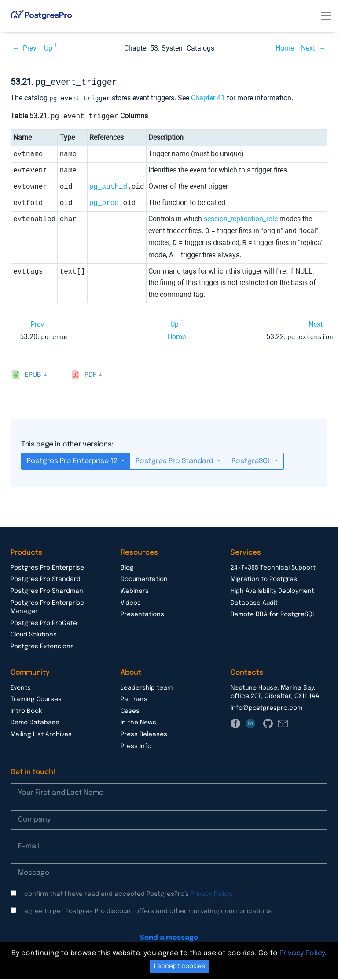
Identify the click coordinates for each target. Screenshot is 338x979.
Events (21, 686)
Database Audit (254, 601)
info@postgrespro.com (266, 706)
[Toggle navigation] (326, 15)
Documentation (144, 577)
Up (48, 48)
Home (285, 48)
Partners (134, 697)
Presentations (142, 613)
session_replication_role (241, 217)
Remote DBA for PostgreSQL (273, 613)
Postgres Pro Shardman (47, 589)
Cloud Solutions (34, 633)
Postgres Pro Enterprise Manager (47, 605)
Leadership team (147, 686)
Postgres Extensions (42, 645)
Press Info (136, 745)
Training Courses (36, 697)
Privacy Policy (211, 892)
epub (33, 373)
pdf (90, 373)
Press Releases (144, 733)
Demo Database (35, 721)
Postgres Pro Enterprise (47, 566)
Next (308, 48)
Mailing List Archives (41, 733)
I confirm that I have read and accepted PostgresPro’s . (126, 892)
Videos (131, 601)
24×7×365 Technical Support (273, 566)
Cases (130, 709)
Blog (127, 566)
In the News (138, 721)
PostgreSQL (252, 459)
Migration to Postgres (264, 577)
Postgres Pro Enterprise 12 (73, 459)
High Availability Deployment (272, 589)
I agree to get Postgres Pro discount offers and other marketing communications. (147, 909)
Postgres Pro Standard (175, 459)
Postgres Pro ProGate (44, 621)
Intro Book (26, 709)
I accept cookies (179, 966)
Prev (30, 48)
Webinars (135, 589)
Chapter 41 (208, 97)
